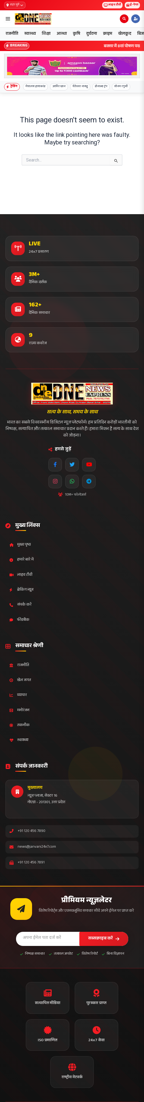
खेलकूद (124, 34)
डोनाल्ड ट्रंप (101, 86)
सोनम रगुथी (121, 86)
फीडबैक (19, 620)
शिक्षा (46, 34)
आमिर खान (58, 86)
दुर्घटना (91, 34)
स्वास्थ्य (30, 34)
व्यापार (18, 695)
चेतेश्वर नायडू (80, 86)
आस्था (62, 34)
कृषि (76, 34)
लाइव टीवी (112, 5)
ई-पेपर (132, 5)
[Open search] (124, 18)
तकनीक (20, 725)
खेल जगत (20, 680)
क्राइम (107, 34)
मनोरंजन (19, 710)
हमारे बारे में (22, 559)
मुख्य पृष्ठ (20, 545)
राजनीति (12, 34)
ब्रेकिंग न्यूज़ (21, 590)
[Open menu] (8, 18)
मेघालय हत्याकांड (35, 86)
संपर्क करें (21, 604)
